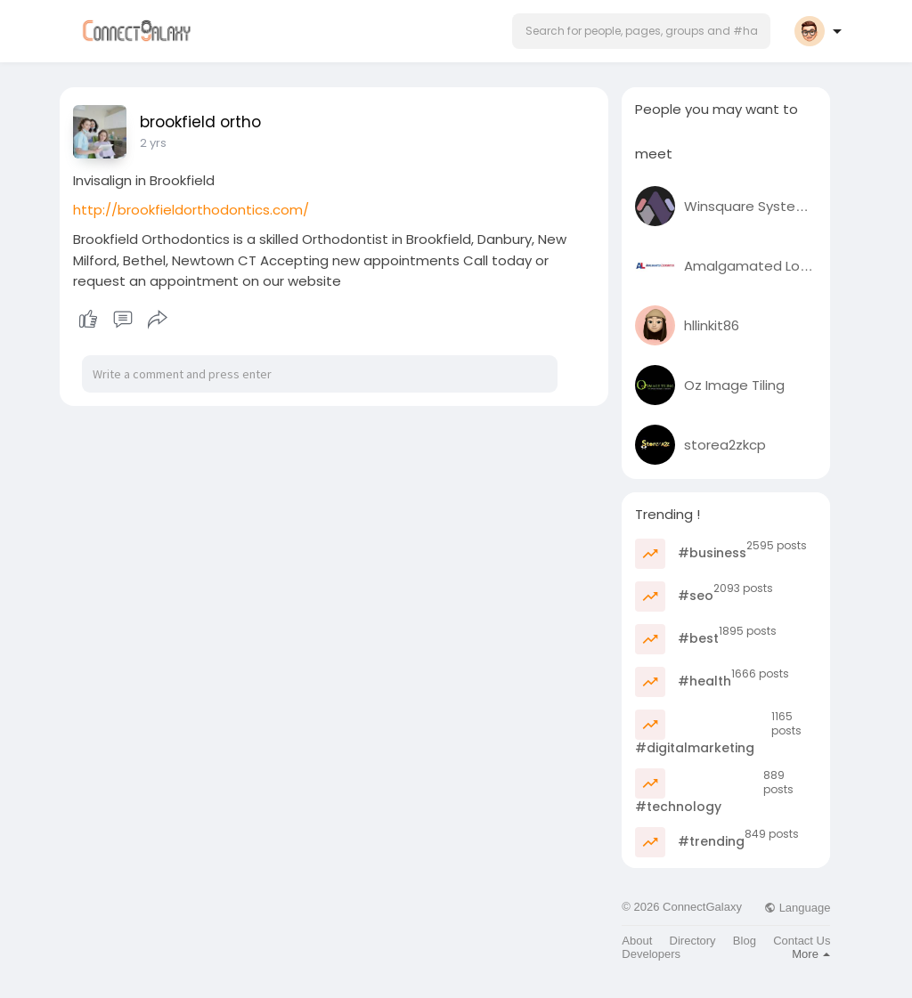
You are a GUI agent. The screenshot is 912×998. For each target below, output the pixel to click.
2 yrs (153, 142)
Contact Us (801, 940)
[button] (641, 31)
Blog (744, 940)
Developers (651, 954)
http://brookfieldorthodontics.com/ (191, 209)
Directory (693, 940)
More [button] (811, 954)
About (637, 940)
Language (797, 907)
